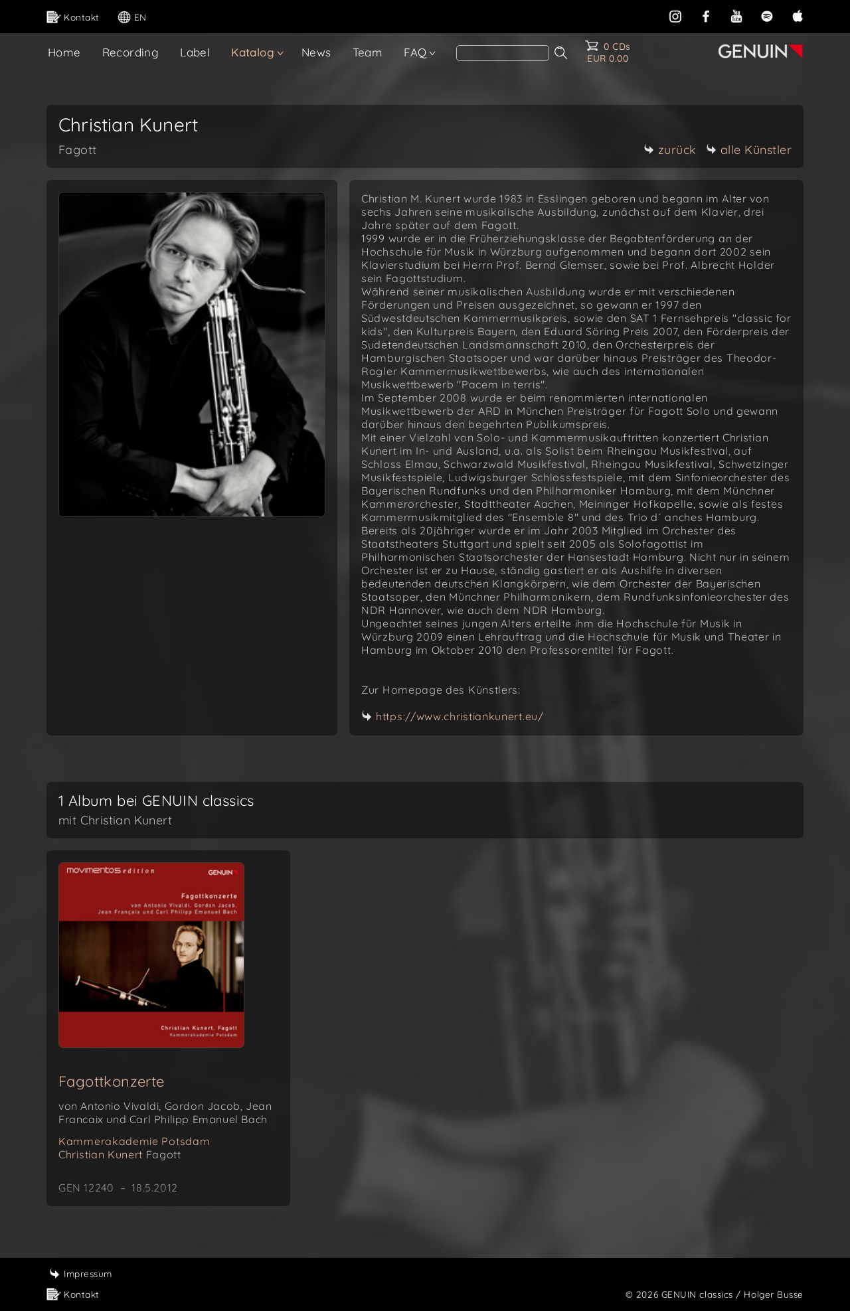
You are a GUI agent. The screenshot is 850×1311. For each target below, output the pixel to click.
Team (368, 52)
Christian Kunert (119, 1154)
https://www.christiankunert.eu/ (460, 716)
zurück (670, 149)
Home (64, 52)
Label (195, 52)
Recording (130, 52)
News (316, 52)
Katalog (252, 52)
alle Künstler (749, 149)
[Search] (502, 53)
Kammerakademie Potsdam (134, 1141)
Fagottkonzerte (111, 1081)
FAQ (415, 52)
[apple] (797, 15)
